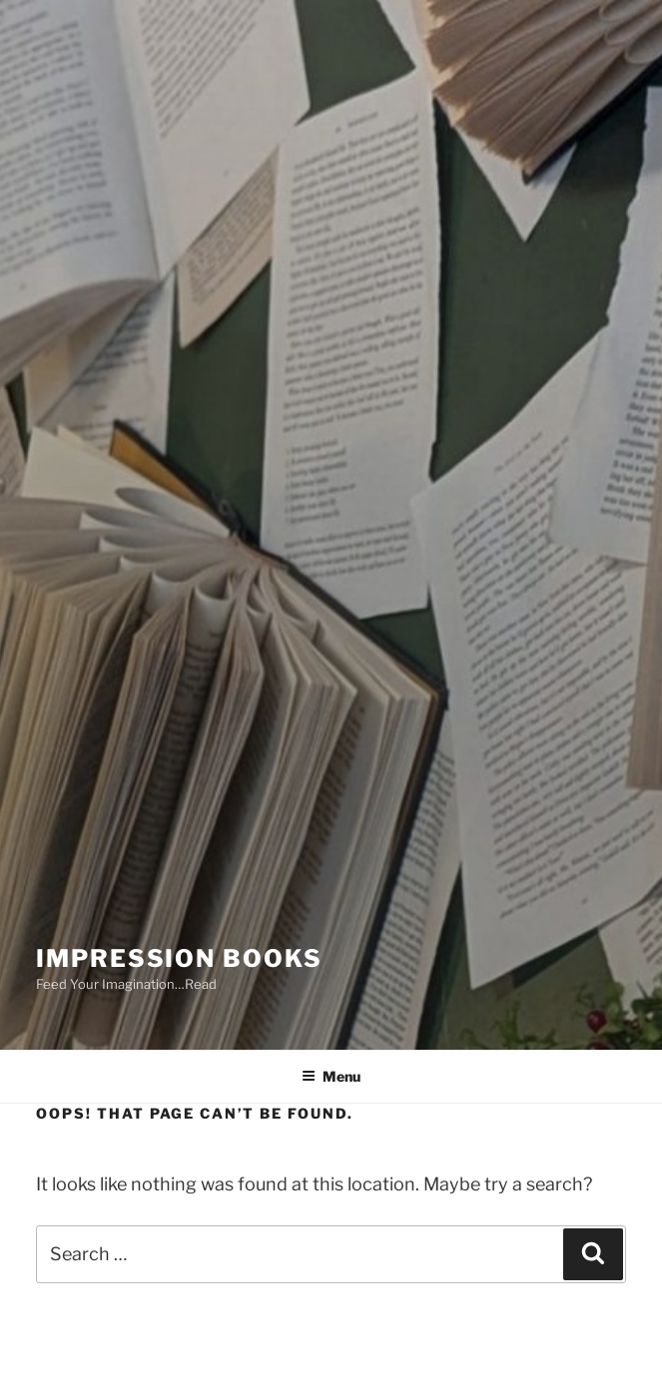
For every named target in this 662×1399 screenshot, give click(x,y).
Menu (331, 1076)
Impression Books (179, 958)
